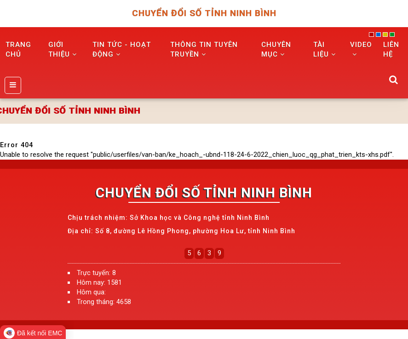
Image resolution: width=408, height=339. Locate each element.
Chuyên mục (276, 49)
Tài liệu (324, 49)
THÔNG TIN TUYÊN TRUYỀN (204, 49)
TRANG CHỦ (18, 49)
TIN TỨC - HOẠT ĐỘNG (121, 49)
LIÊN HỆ (391, 49)
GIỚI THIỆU (62, 49)
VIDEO (361, 48)
